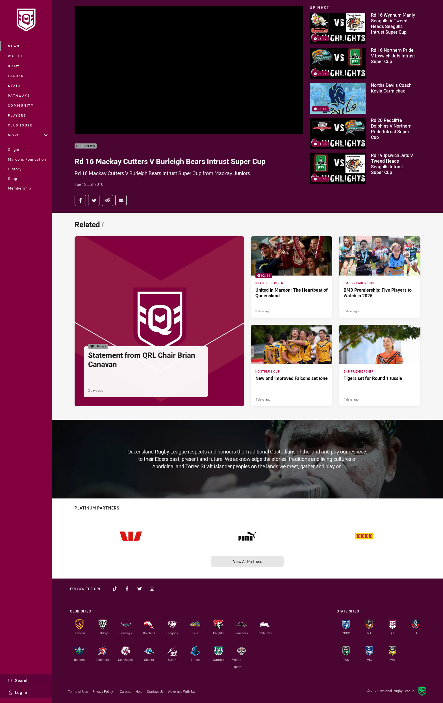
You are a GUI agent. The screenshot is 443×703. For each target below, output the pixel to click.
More (27, 135)
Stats (14, 85)
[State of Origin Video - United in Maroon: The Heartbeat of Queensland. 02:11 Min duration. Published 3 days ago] (291, 277)
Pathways (19, 95)
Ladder (16, 76)
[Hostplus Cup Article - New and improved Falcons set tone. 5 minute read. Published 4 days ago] (291, 365)
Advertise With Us (181, 691)
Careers (125, 691)
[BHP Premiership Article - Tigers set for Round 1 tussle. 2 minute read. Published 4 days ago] (379, 365)
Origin (13, 149)
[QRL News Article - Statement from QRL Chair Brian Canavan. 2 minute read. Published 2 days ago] (159, 321)
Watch (15, 56)
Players (17, 115)
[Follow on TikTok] (114, 589)
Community (21, 105)
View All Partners (247, 561)
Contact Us (155, 691)
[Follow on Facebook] (127, 589)
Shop (12, 178)
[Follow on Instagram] (152, 589)
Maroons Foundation (27, 159)
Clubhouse (20, 125)
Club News (85, 146)
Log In (17, 692)
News (14, 46)
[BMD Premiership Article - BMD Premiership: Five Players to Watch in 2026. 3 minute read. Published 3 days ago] (379, 277)
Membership (19, 188)
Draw (14, 66)
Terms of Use (78, 691)
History (14, 168)
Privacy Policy (102, 691)
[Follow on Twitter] (139, 589)
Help (139, 691)
